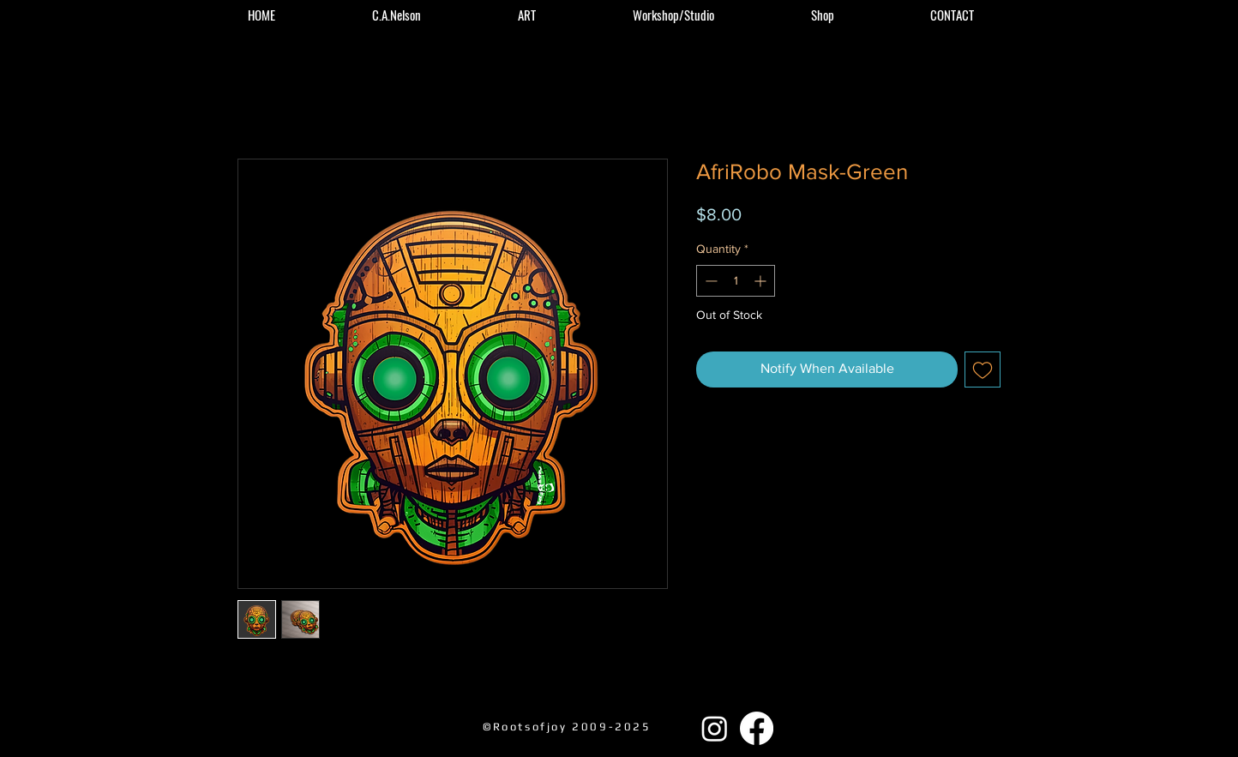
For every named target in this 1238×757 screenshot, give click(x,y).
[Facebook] (756, 728)
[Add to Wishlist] (983, 369)
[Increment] (761, 281)
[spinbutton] (735, 281)
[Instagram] (714, 728)
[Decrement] (709, 281)
